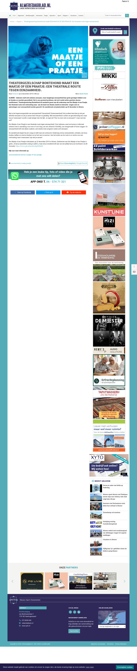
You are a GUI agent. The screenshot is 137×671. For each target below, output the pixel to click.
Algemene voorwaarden (98, 644)
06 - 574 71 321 (56, 181)
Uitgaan (19, 22)
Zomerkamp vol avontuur (111, 512)
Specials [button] (52, 15)
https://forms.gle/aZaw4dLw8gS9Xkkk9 (29, 146)
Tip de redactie (74, 192)
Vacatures (73, 15)
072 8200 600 (26, 620)
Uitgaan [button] (65, 15)
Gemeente (39, 15)
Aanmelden (74, 631)
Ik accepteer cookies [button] (125, 667)
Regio (46, 15)
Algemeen (21, 15)
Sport (59, 15)
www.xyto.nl (26, 626)
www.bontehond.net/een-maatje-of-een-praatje (25, 155)
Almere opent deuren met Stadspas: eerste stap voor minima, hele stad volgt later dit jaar (115, 497)
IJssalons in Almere (110, 540)
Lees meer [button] (90, 667)
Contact (80, 15)
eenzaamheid (15, 163)
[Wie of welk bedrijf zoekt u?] (111, 32)
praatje (28, 163)
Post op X (48, 192)
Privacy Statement (120, 644)
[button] (10, 581)
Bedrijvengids (30, 15)
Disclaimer (110, 644)
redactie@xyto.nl (27, 623)
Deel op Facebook (22, 192)
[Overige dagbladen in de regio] (112, 626)
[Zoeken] (127, 15)
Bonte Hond (84, 94)
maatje (23, 163)
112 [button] (14, 15)
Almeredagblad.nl (35, 5)
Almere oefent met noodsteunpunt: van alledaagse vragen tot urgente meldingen (115, 533)
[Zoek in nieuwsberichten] (114, 15)
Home (12, 22)
